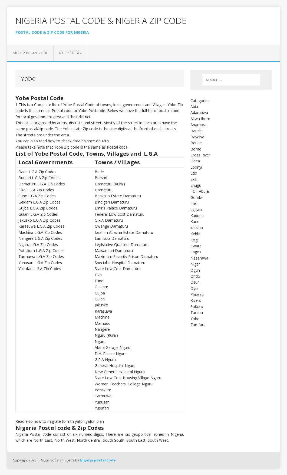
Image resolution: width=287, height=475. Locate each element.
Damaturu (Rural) (110, 183)
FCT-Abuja (199, 191)
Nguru (100, 341)
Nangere (102, 329)
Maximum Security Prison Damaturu (126, 256)
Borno (196, 149)
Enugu (195, 185)
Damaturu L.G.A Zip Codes (41, 183)
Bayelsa (197, 136)
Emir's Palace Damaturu (116, 208)
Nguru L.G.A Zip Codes (38, 244)
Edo (193, 173)
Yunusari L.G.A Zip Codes (40, 262)
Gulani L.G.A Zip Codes (38, 214)
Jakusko (101, 304)
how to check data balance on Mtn (78, 140)
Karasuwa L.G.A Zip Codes (41, 226)
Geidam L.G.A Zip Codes (39, 202)
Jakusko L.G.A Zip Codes (39, 220)
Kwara (196, 245)
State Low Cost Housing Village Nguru (128, 377)
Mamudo (103, 323)
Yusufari (102, 408)
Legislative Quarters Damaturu (122, 244)
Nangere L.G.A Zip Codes (40, 238)
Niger (195, 264)
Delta (195, 160)
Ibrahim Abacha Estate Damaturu (124, 232)
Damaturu (104, 189)
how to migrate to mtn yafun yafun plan (69, 421)
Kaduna (197, 215)
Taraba (196, 312)
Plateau (197, 294)
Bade (99, 171)
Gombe (196, 197)
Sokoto (196, 306)
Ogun (195, 270)
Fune (99, 280)
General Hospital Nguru (115, 365)
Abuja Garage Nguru (112, 347)
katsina (196, 227)
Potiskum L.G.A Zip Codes (41, 250)
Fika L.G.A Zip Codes (36, 189)
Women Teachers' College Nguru (124, 383)
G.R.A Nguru (105, 359)
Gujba (100, 293)
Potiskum (103, 389)
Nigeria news (70, 53)
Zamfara (198, 324)
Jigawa (196, 209)
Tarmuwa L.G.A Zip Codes (41, 256)
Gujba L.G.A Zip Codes (37, 208)
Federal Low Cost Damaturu (119, 214)
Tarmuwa (103, 395)
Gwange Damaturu (111, 226)
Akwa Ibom (200, 118)
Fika (98, 274)
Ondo (195, 276)
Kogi (194, 240)
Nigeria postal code (30, 53)
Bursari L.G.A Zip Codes (39, 177)
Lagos (195, 251)
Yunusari (102, 402)
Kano (195, 221)
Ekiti (193, 179)
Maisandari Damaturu (114, 250)
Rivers (195, 300)
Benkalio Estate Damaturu (118, 195)
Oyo (194, 288)
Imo (193, 203)
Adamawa (199, 112)
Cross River (200, 155)
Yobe (194, 318)
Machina (102, 317)
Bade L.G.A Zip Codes (37, 171)
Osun (195, 282)
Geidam (101, 286)
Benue (196, 142)
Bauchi (196, 130)
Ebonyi (196, 167)
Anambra (198, 124)
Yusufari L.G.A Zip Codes (39, 268)
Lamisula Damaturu (112, 238)
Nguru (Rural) (106, 335)
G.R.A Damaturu (109, 220)
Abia (194, 106)
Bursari (101, 177)
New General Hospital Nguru (120, 371)
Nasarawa (199, 258)
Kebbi (195, 233)
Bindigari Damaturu (112, 202)
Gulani (100, 299)
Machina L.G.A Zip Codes (40, 232)
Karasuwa (103, 311)
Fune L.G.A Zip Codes (37, 195)
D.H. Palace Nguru (111, 353)
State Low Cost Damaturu (118, 268)
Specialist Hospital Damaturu (120, 262)
